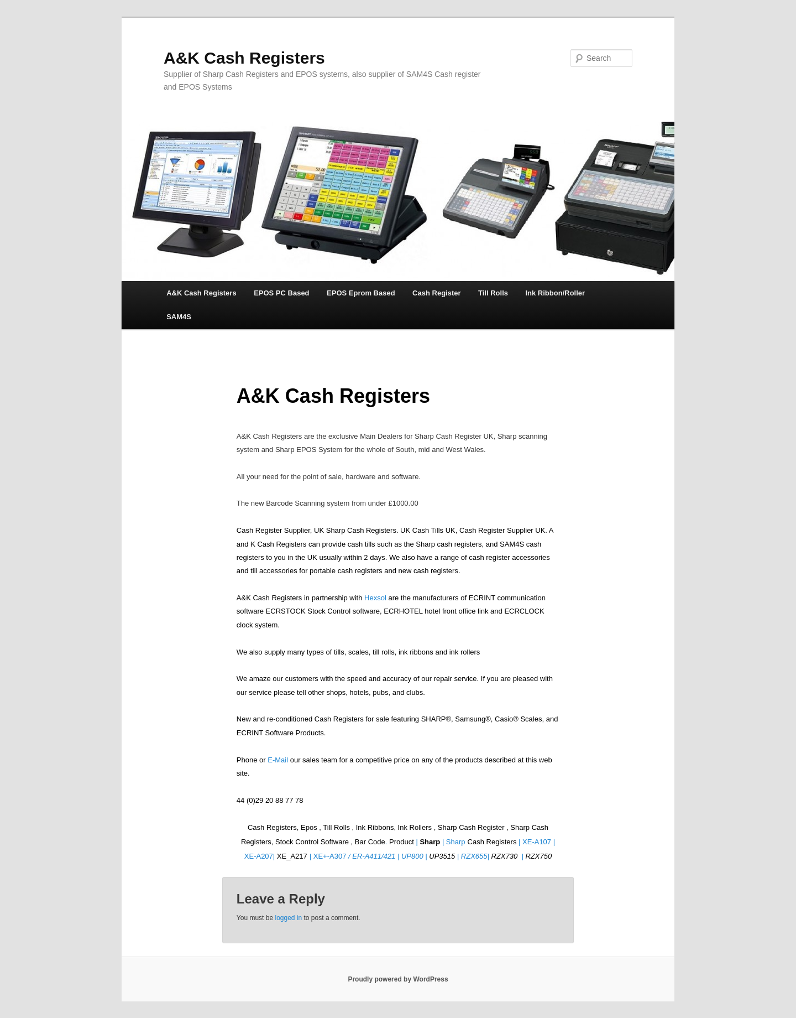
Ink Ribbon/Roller (555, 293)
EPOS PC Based (281, 293)
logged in (288, 918)
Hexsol (375, 598)
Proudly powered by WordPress (398, 979)
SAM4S (178, 317)
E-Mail (279, 760)
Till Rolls (493, 293)
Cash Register (436, 293)
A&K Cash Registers (244, 58)
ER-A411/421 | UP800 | (390, 856)
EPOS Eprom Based (361, 293)
